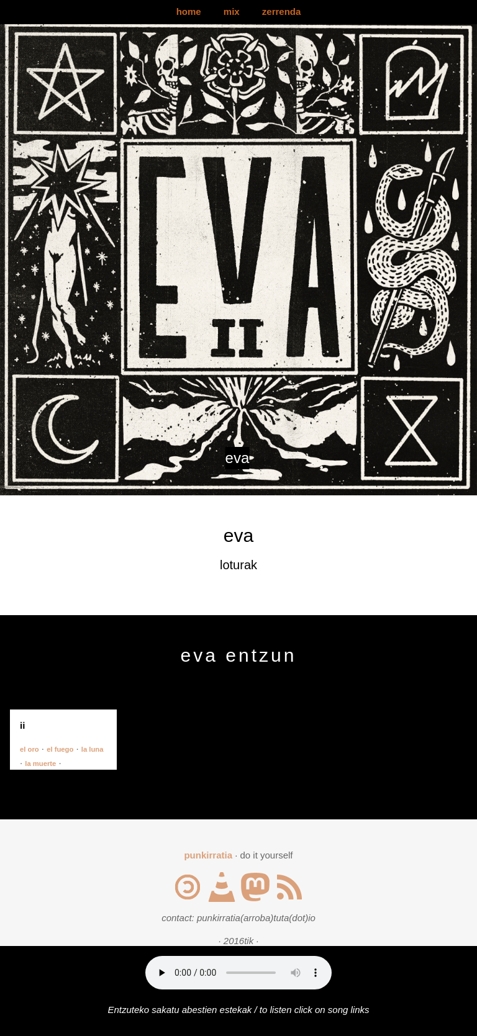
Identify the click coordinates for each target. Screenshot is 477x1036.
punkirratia (208, 855)
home (188, 11)
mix (232, 11)
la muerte (40, 763)
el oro (29, 749)
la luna (92, 749)
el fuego (60, 749)
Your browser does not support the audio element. (238, 972)
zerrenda (281, 11)
